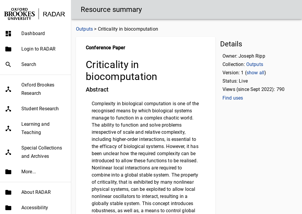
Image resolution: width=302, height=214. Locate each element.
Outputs (84, 29)
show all (255, 72)
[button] (35, 33)
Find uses (232, 98)
